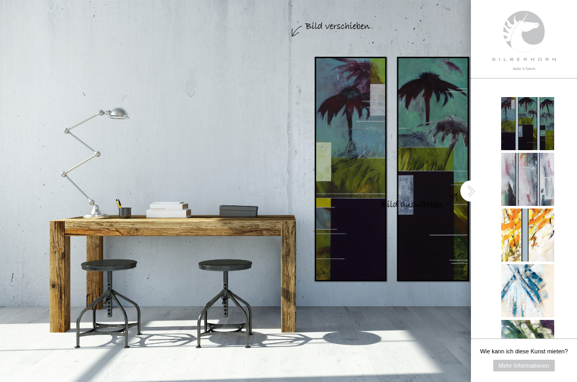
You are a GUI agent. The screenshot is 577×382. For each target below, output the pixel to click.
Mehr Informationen (524, 365)
